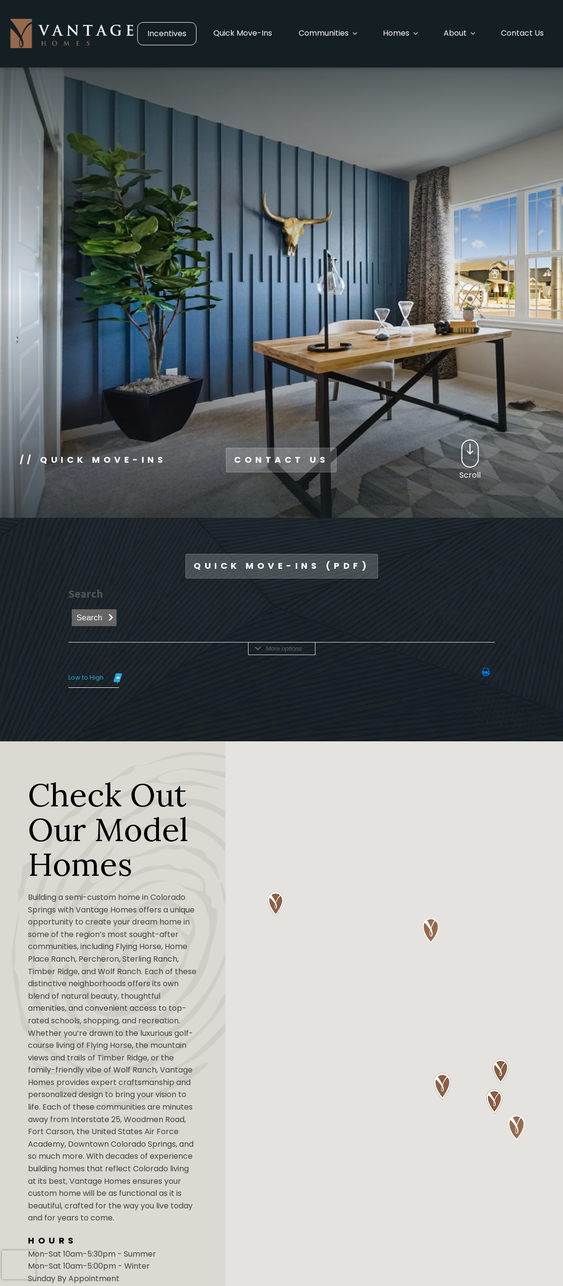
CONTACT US (281, 460)
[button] (327, 33)
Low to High (86, 677)
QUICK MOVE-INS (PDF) (282, 566)
